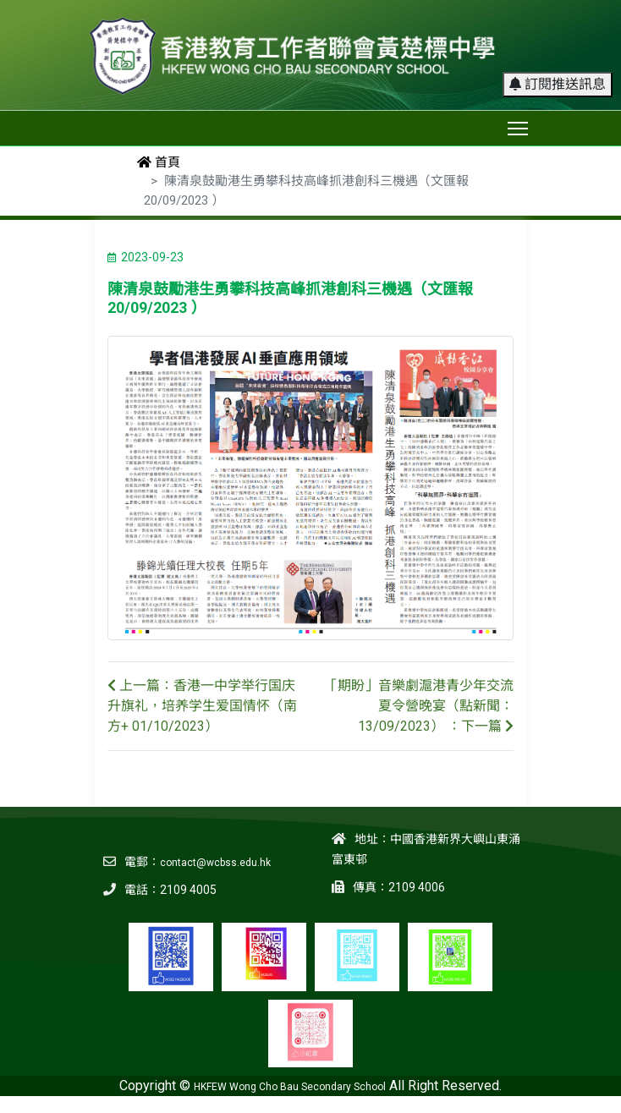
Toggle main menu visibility (519, 125)
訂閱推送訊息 (557, 84)
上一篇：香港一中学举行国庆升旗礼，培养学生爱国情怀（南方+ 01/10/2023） (202, 705)
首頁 (158, 162)
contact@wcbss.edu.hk (215, 863)
